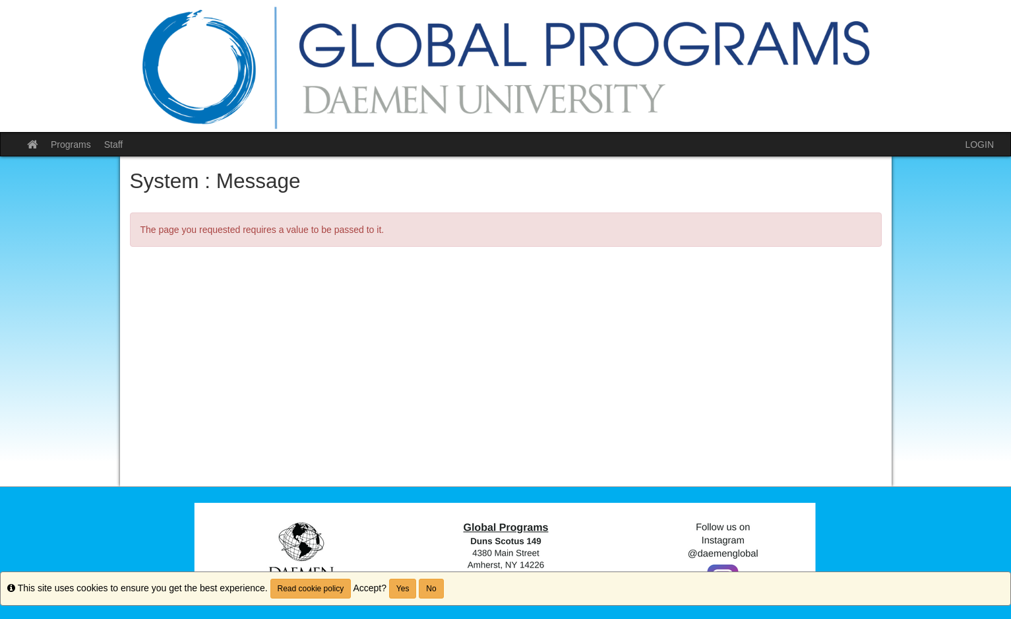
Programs (71, 144)
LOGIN (979, 144)
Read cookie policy (311, 588)
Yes (403, 588)
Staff (113, 144)
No (431, 588)
